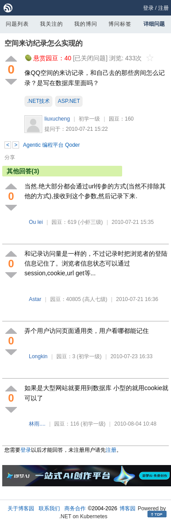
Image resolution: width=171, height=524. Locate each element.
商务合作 (75, 508)
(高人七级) (95, 299)
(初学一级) (89, 356)
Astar (35, 299)
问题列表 (17, 24)
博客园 (127, 508)
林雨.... (37, 424)
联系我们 (49, 508)
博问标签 (119, 24)
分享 (9, 157)
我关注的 (51, 24)
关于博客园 (21, 508)
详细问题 (154, 24)
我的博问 (85, 24)
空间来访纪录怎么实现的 (43, 43)
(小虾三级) (90, 222)
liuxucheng (57, 119)
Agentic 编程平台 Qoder (51, 145)
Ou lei (36, 222)
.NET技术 (38, 101)
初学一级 (89, 119)
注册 (163, 8)
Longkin (38, 356)
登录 (148, 8)
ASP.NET (69, 101)
